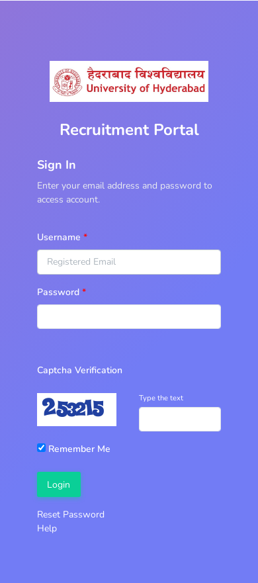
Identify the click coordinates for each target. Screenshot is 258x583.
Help (47, 528)
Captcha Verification (79, 370)
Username (59, 237)
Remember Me (73, 449)
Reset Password (71, 514)
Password (58, 292)
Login (58, 484)
